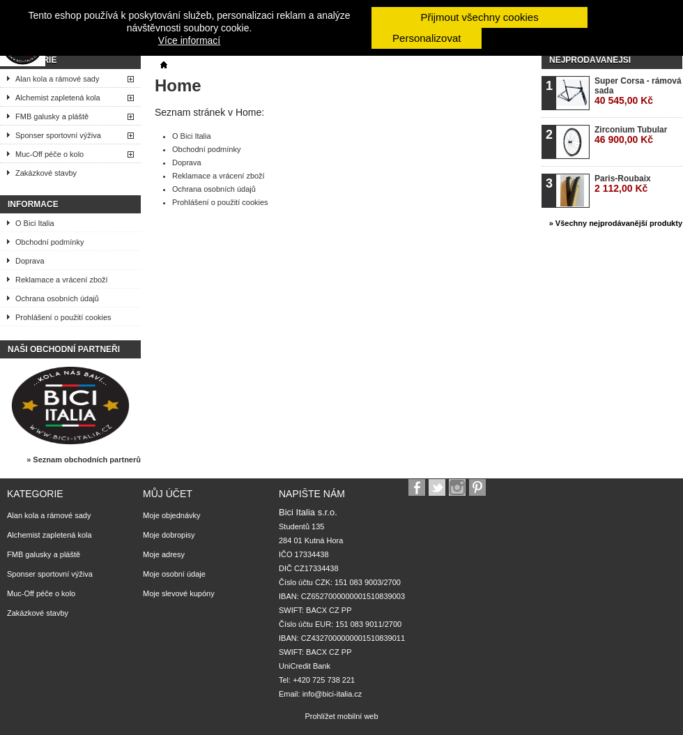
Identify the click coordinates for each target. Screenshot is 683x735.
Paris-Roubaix (622, 184)
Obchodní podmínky (49, 242)
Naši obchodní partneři (64, 349)
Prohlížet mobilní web (341, 716)
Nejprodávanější (590, 60)
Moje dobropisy (169, 535)
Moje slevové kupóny (179, 593)
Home (178, 85)
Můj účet (167, 493)
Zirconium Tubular (630, 135)
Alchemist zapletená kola (57, 97)
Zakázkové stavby (46, 173)
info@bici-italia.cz (332, 694)
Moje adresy (164, 554)
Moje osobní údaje (174, 574)
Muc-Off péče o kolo (49, 154)
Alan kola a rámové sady (57, 79)
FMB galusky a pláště (52, 116)
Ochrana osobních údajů (57, 298)
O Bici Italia (34, 223)
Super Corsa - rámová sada (638, 91)
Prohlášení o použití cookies (63, 317)
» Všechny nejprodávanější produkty (615, 223)
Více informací (189, 40)
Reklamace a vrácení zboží (61, 279)
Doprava (30, 261)
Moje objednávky (172, 515)
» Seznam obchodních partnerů (83, 459)
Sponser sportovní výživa (58, 135)
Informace (33, 204)
